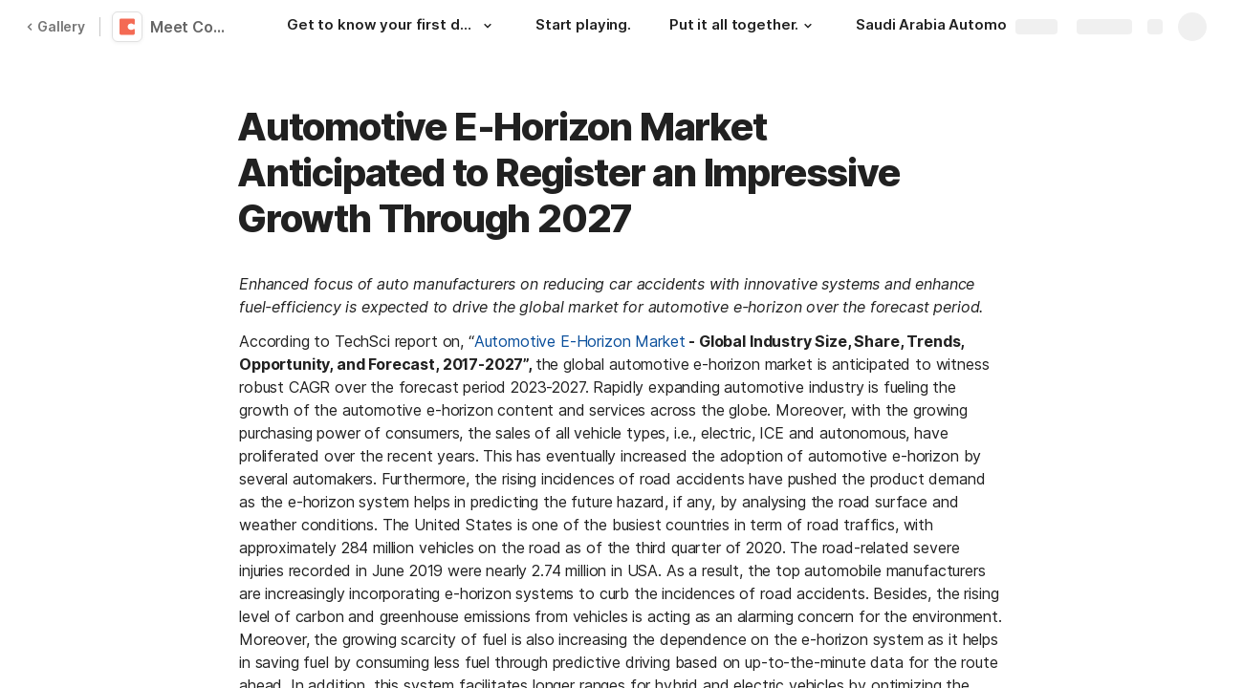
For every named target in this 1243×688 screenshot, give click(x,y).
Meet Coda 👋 (193, 26)
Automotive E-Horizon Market (580, 341)
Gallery (55, 26)
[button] (487, 25)
